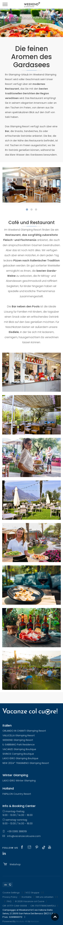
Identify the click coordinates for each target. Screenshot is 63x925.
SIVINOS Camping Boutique (18, 753)
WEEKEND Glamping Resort (18, 740)
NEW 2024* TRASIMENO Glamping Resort (26, 763)
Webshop (12, 864)
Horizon (34, 921)
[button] (27, 209)
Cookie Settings (11, 892)
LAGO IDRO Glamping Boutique (20, 758)
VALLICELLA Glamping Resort (19, 735)
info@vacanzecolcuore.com (22, 836)
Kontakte (27, 897)
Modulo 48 (22, 921)
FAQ (9, 901)
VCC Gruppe (32, 892)
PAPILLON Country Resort (17, 794)
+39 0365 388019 (15, 831)
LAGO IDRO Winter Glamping (19, 780)
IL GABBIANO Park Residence (19, 744)
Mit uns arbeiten (44, 897)
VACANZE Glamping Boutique (19, 749)
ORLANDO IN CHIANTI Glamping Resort (24, 730)
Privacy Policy (10, 897)
